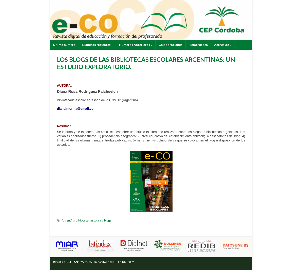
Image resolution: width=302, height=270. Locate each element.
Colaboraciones (170, 44)
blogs (107, 220)
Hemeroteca (198, 44)
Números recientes (97, 44)
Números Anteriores (135, 44)
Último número (64, 44)
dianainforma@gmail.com (76, 108)
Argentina (68, 220)
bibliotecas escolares (89, 220)
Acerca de (222, 44)
